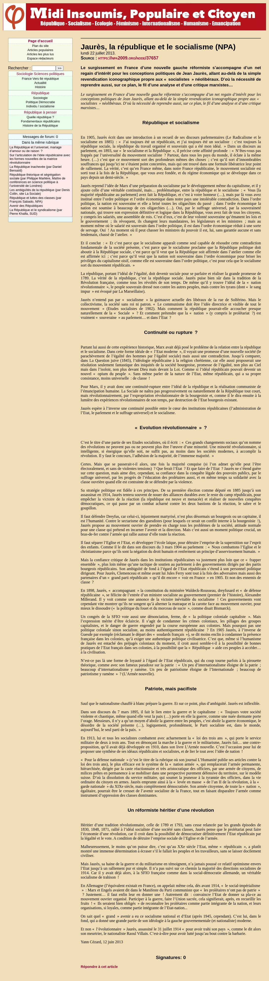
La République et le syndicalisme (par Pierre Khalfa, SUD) (36, 211)
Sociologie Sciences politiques (40, 74)
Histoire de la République (40, 125)
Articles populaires (40, 50)
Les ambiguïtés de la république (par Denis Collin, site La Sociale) (40, 191)
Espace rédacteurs (40, 58)
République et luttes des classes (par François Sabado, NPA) (35, 199)
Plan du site (40, 46)
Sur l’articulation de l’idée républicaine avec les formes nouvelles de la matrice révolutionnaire (40, 158)
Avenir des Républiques (26, 206)
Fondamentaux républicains (40, 121)
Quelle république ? (40, 117)
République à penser (40, 112)
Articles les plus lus (40, 54)
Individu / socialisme (40, 106)
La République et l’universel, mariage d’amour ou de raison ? (36, 149)
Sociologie (40, 98)
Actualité (40, 83)
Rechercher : (19, 68)
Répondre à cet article (99, 967)
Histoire (40, 87)
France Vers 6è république (40, 78)
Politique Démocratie (40, 102)
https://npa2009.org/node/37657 (128, 58)
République (40, 93)
